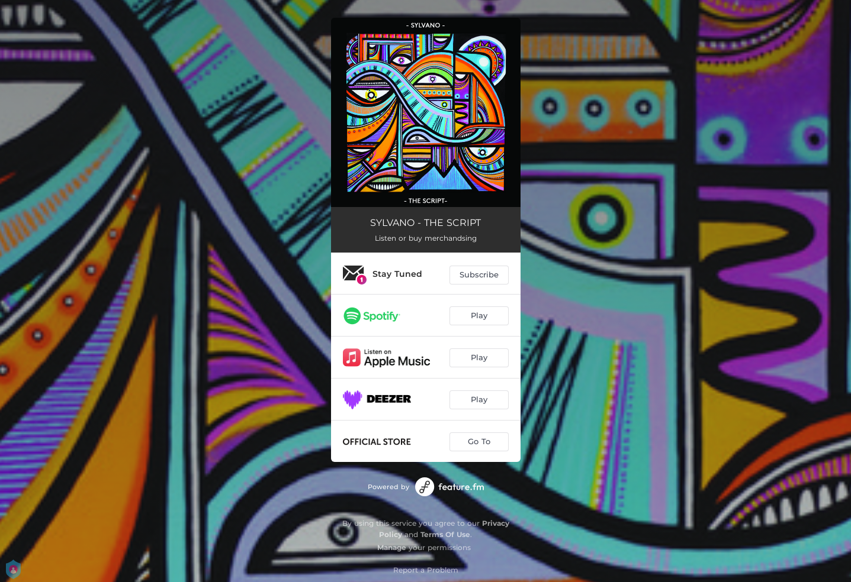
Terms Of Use (445, 534)
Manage (391, 547)
